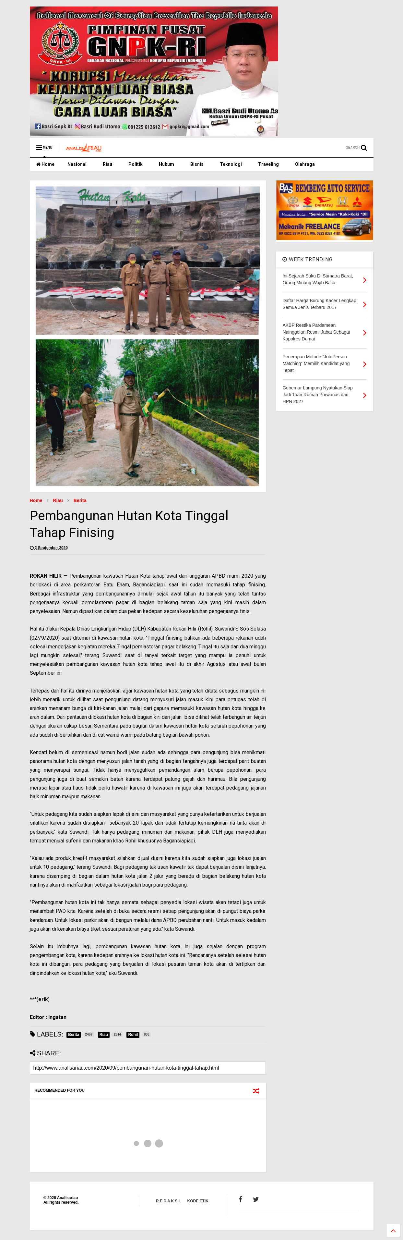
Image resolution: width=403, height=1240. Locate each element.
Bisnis (197, 164)
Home (45, 164)
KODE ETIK (197, 1201)
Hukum (166, 164)
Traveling (268, 164)
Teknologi (231, 164)
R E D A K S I (168, 1201)
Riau (107, 164)
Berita (80, 500)
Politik (135, 164)
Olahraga (305, 164)
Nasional (77, 164)
